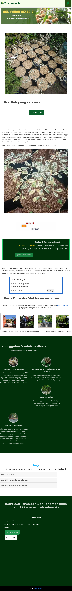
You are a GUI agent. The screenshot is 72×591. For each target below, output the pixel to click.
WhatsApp (36, 112)
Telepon (10, 537)
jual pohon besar (63, 305)
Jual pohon (38, 588)
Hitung (50, 290)
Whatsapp (12, 532)
